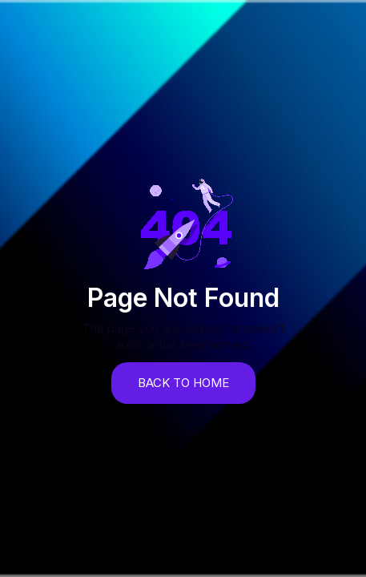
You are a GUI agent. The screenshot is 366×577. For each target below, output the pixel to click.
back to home (183, 382)
